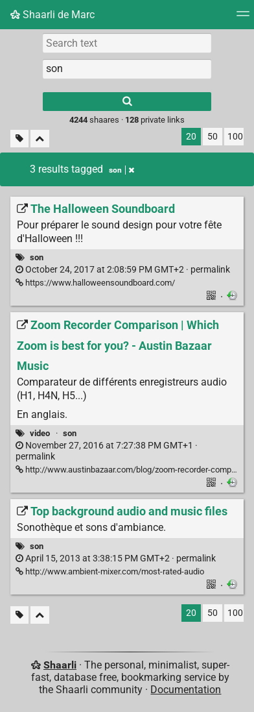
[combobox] (127, 69)
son (36, 257)
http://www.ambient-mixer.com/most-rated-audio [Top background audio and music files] (110, 571)
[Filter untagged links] (19, 138)
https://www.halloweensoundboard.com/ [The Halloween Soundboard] (95, 283)
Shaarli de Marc (52, 14)
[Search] (127, 101)
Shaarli (59, 665)
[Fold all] (39, 138)
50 (212, 136)
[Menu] (243, 17)
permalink (123, 269)
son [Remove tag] (121, 170)
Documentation (185, 689)
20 (191, 136)
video (40, 433)
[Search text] (127, 43)
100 (235, 136)
